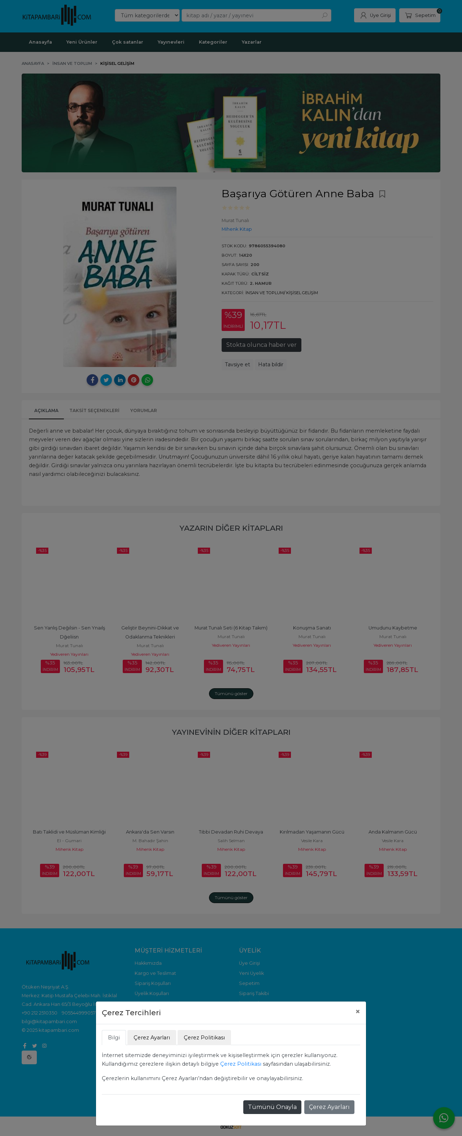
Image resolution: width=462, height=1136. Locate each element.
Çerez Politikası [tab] (204, 1037)
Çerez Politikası (240, 1064)
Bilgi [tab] (114, 1037)
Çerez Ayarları (329, 1107)
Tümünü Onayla (272, 1107)
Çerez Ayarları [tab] (152, 1037)
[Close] (357, 1012)
